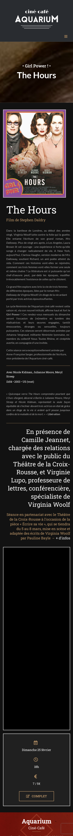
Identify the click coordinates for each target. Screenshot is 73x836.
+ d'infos (63, 538)
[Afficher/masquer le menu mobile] (66, 36)
